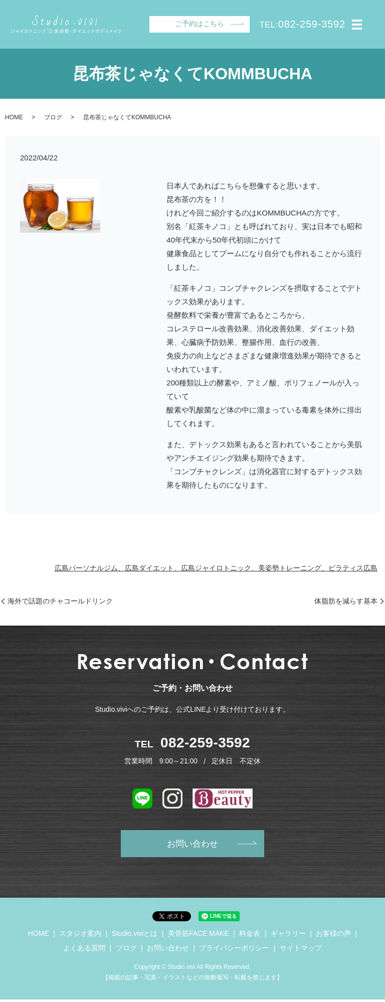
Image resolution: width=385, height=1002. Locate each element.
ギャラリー (288, 936)
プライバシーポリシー (234, 951)
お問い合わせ (192, 845)
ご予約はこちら (199, 24)
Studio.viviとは (135, 936)
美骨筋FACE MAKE (198, 936)
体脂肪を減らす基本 (345, 601)
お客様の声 (333, 936)
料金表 (249, 936)
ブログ (53, 117)
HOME (14, 117)
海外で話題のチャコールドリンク (60, 601)
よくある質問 (84, 951)
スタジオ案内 (80, 936)
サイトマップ (301, 951)
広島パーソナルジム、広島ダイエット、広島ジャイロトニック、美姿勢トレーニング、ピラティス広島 (216, 568)
